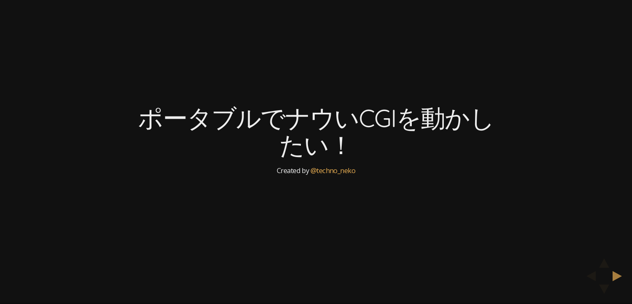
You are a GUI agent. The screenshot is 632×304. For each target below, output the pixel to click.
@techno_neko (333, 170)
